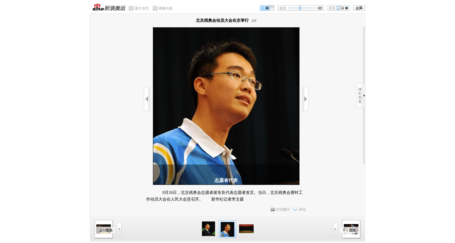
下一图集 (349, 230)
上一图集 (106, 230)
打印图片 (283, 210)
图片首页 (142, 8)
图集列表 (166, 8)
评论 (302, 210)
